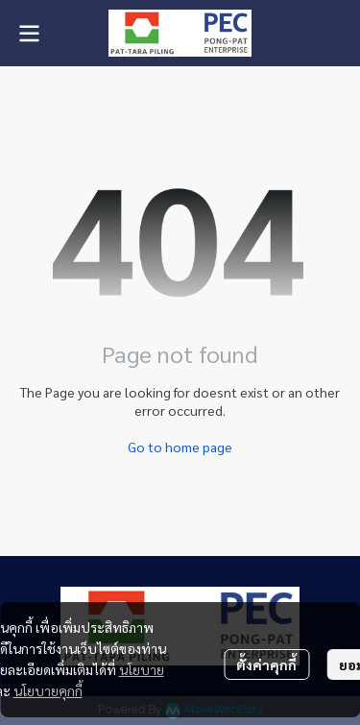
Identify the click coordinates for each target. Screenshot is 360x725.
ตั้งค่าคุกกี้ (266, 664)
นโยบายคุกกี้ (48, 690)
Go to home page (180, 446)
